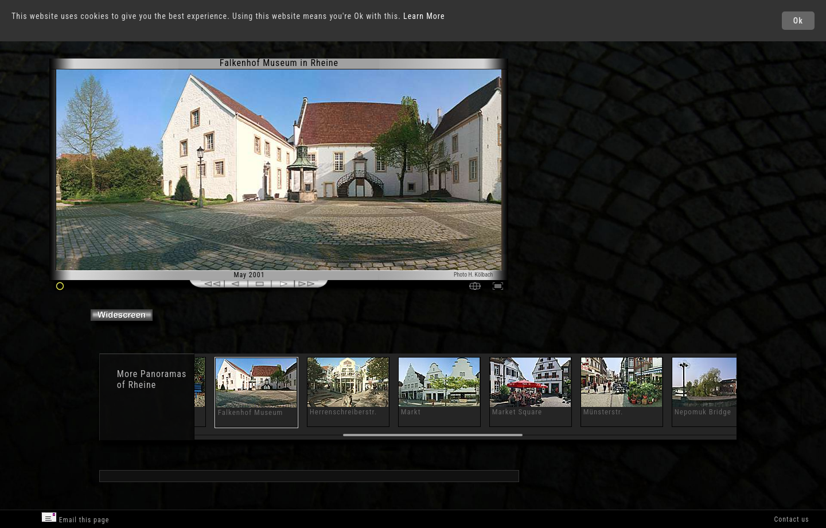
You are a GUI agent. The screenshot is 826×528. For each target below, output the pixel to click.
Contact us (791, 519)
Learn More (424, 16)
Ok (798, 20)
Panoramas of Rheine (151, 379)
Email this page (75, 518)
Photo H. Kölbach (473, 274)
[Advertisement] (559, 155)
